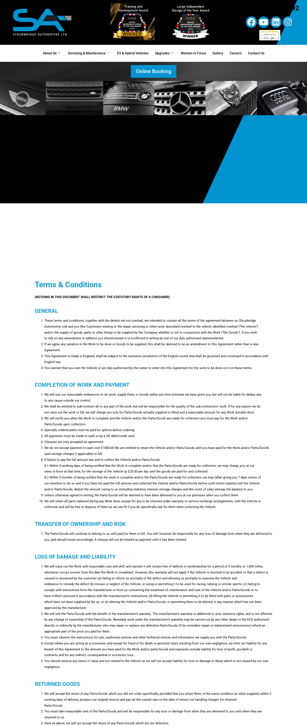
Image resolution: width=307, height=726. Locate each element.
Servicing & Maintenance (88, 53)
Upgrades (164, 53)
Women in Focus (193, 53)
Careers (236, 53)
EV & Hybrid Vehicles (133, 53)
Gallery (217, 53)
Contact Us (256, 53)
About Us (51, 53)
